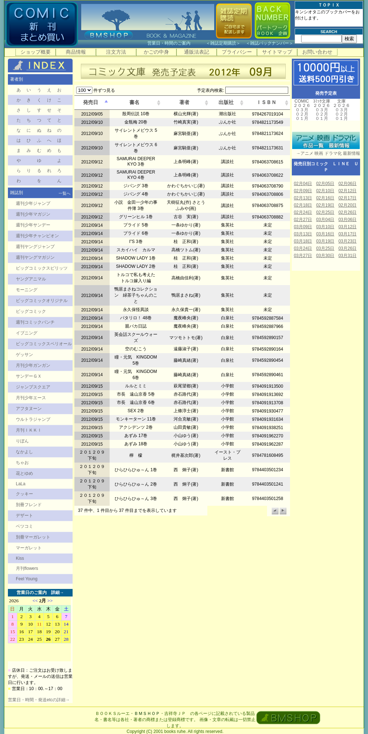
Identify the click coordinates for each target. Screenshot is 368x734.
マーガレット (29, 547)
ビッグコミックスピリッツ (42, 268)
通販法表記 (196, 52)
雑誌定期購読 (223, 43)
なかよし (24, 451)
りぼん (22, 440)
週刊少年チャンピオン (37, 235)
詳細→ (57, 592)
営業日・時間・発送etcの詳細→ (39, 699)
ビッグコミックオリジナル (42, 300)
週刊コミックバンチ (35, 322)
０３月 (301, 109)
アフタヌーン (29, 408)
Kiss (20, 558)
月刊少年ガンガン (33, 365)
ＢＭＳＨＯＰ (147, 713)
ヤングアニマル (31, 279)
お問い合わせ (317, 52)
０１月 (301, 118)
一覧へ (64, 193)
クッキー (24, 493)
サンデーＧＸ (29, 376)
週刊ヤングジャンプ (35, 246)
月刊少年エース (31, 397)
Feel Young (26, 578)
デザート (24, 515)
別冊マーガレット (33, 537)
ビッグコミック (31, 311)
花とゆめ (24, 473)
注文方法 (116, 52)
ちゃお (22, 462)
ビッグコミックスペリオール (44, 343)
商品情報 (76, 52)
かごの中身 (156, 52)
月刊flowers (27, 568)
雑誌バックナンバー (269, 43)
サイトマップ (277, 52)
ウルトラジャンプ (33, 419)
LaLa (21, 483)
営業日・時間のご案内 (175, 43)
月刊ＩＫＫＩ (29, 430)
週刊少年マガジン (33, 214)
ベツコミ (24, 526)
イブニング (26, 333)
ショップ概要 (35, 52)
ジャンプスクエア (33, 386)
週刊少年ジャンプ (33, 203)
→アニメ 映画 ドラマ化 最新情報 (326, 153)
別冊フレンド (29, 504)
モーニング (26, 289)
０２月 (301, 114)
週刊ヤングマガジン (35, 257)
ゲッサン (24, 354)
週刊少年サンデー (33, 225)
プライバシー (237, 52)
